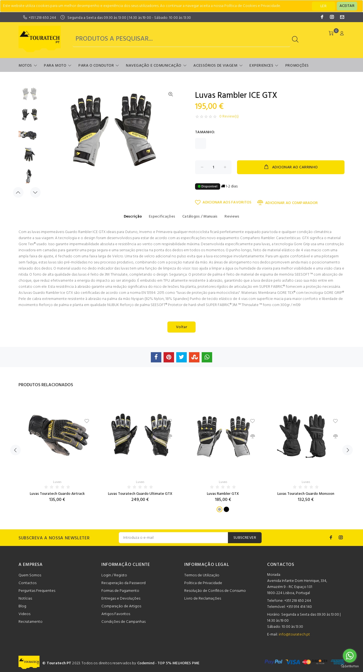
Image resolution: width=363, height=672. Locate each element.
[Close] (347, 6)
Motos (25, 65)
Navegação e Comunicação (154, 65)
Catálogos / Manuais (199, 216)
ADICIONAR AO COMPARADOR (287, 203)
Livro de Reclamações (202, 598)
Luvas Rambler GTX (223, 494)
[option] (30, 97)
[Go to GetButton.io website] (350, 666)
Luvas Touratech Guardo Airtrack (57, 494)
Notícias (25, 598)
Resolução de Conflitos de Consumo (215, 591)
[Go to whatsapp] (350, 656)
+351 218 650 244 (42, 18)
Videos (24, 614)
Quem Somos (30, 575)
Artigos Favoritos (115, 614)
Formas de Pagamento (120, 591)
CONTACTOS (280, 564)
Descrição (133, 216)
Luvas (57, 482)
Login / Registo (114, 575)
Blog (22, 606)
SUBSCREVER (244, 538)
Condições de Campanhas (123, 622)
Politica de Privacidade (203, 583)
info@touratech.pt (294, 634)
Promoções (297, 65)
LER (323, 6)
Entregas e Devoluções (120, 598)
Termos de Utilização (201, 575)
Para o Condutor (96, 65)
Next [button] (35, 192)
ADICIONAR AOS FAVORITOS (223, 202)
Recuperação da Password (123, 583)
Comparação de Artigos (121, 606)
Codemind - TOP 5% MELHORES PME (168, 663)
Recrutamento (31, 622)
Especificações (162, 216)
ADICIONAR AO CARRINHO (291, 167)
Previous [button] (18, 192)
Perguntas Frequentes (37, 591)
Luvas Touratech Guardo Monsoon (305, 494)
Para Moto (55, 65)
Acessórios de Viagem (215, 65)
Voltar (181, 327)
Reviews (232, 216)
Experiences (261, 65)
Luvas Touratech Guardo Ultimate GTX (140, 494)
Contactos (27, 583)
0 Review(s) (229, 117)
